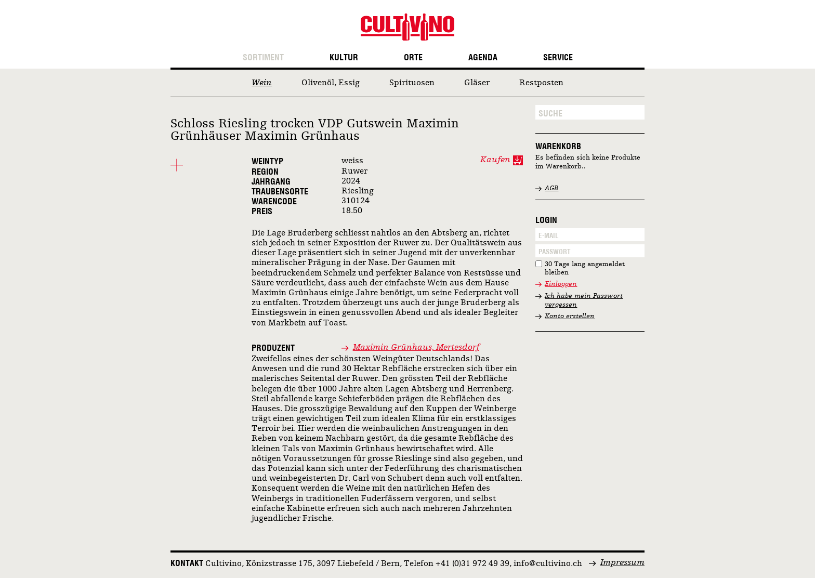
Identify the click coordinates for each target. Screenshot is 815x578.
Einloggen (561, 284)
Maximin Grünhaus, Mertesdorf (416, 348)
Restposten (541, 83)
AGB (551, 188)
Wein (262, 83)
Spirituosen (412, 83)
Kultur (344, 57)
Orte (413, 57)
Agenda (482, 57)
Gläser (477, 83)
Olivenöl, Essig (330, 83)
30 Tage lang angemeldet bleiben (585, 268)
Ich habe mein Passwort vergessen (584, 300)
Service (558, 57)
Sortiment (263, 57)
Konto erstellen (570, 316)
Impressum (622, 563)
